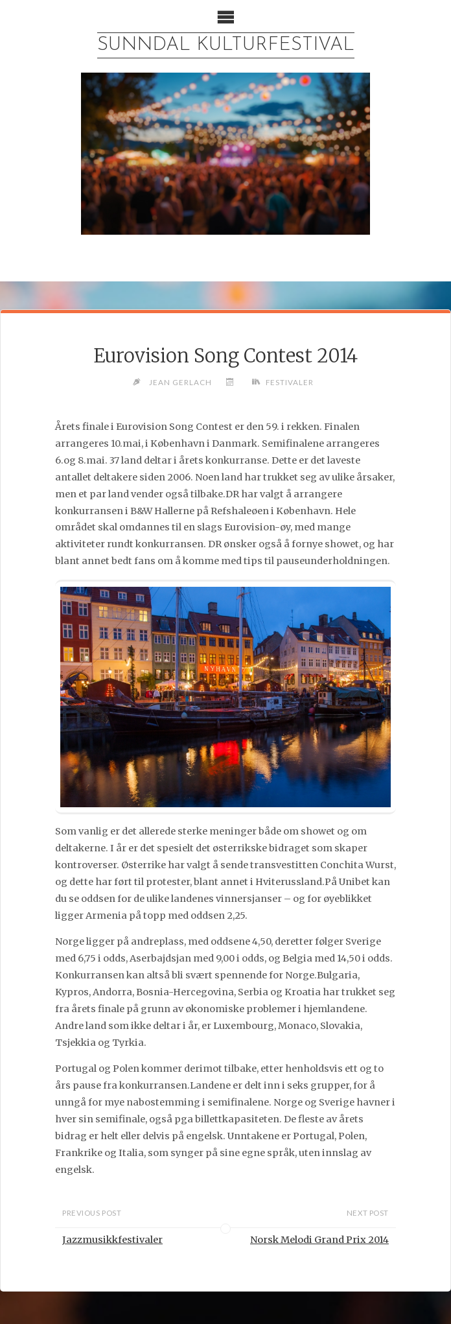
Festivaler (290, 381)
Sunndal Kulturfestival (225, 45)
